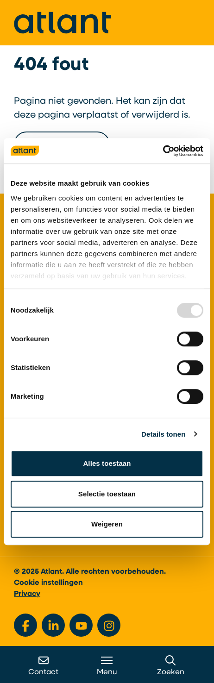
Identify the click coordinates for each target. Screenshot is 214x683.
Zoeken (170, 665)
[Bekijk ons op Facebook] (25, 625)
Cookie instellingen (48, 583)
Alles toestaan (107, 463)
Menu (107, 665)
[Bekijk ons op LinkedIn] (53, 625)
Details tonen (163, 434)
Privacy (27, 594)
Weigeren (107, 524)
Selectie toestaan (107, 494)
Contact (43, 665)
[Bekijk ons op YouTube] (81, 625)
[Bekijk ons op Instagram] (108, 625)
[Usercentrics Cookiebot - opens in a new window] (162, 151)
